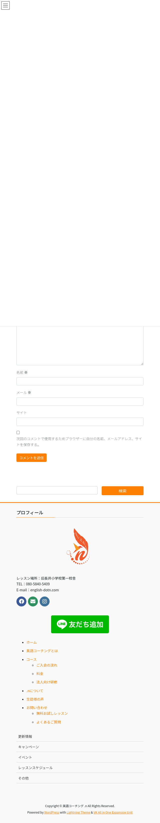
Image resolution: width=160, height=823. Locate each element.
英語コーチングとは (42, 650)
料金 (39, 673)
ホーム (31, 642)
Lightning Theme (78, 812)
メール (23, 392)
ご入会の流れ (46, 665)
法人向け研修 (46, 681)
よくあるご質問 (48, 721)
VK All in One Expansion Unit (113, 812)
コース (31, 659)
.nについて (34, 690)
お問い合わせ (36, 707)
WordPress (51, 812)
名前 (22, 372)
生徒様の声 (35, 699)
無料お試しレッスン (52, 713)
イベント (25, 757)
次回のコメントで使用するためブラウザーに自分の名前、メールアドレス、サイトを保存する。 (79, 441)
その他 (23, 778)
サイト (21, 412)
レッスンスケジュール (35, 767)
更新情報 (25, 736)
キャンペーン (28, 746)
